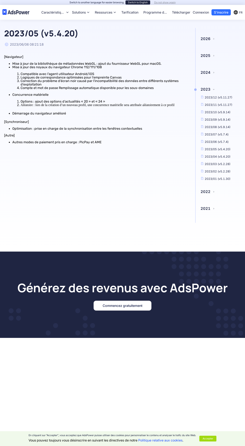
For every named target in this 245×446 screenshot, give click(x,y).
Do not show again (165, 2)
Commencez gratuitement (122, 306)
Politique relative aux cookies (160, 440)
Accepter (208, 438)
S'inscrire (221, 12)
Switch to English (138, 2)
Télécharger (181, 12)
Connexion (201, 12)
